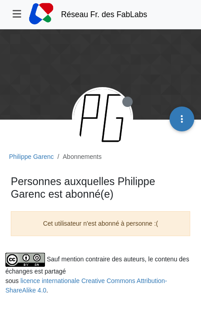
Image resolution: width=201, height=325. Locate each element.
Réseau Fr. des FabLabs (104, 14)
